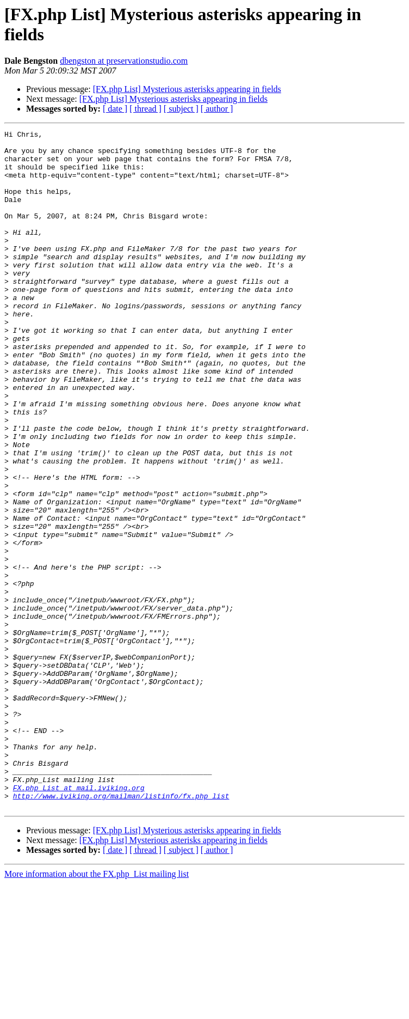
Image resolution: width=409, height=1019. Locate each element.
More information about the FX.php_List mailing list (96, 1009)
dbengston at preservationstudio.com (124, 60)
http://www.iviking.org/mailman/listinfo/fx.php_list (121, 930)
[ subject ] (181, 108)
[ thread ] (145, 108)
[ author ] (217, 108)
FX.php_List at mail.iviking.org (79, 920)
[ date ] (115, 108)
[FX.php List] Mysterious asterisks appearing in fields (187, 89)
